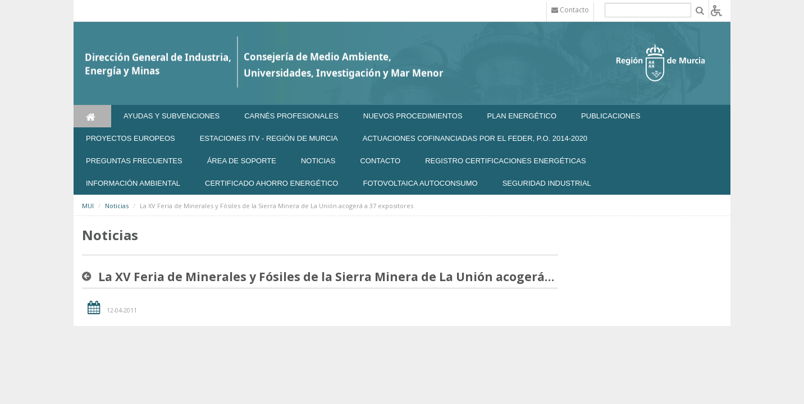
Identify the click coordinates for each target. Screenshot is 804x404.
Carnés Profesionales (291, 116)
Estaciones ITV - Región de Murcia (269, 138)
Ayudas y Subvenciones (172, 116)
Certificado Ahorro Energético (271, 183)
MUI (88, 205)
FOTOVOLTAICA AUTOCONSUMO (420, 183)
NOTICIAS (318, 161)
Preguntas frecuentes (134, 161)
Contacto (380, 161)
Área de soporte (241, 161)
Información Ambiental (133, 183)
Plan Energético (522, 116)
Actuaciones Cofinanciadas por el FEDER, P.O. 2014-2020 (475, 138)
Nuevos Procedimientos (413, 116)
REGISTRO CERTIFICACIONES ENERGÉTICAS (505, 161)
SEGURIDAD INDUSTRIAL (546, 183)
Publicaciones (610, 116)
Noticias (117, 205)
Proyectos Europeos (130, 138)
